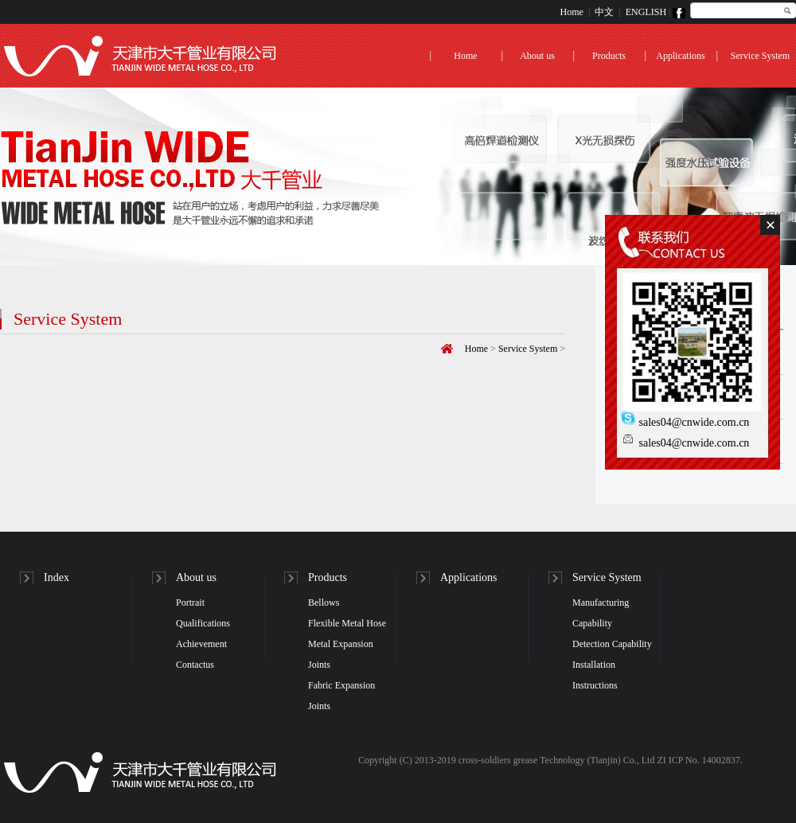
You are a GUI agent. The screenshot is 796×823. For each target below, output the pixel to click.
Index (56, 577)
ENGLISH (646, 12)
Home (571, 12)
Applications (680, 55)
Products (609, 55)
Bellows (323, 602)
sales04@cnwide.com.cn (684, 422)
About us (537, 55)
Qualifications (203, 623)
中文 (604, 12)
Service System (760, 55)
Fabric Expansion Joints (341, 696)
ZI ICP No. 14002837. (699, 760)
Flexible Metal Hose (347, 623)
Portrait (190, 602)
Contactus (195, 664)
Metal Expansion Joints (340, 654)
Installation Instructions (595, 675)
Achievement (201, 643)
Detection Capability (612, 643)
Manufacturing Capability (600, 613)
